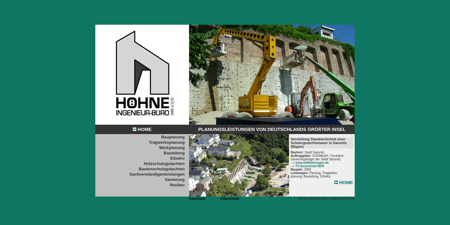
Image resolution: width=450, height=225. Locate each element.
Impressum (197, 198)
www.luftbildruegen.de (312, 162)
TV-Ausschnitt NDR (309, 166)
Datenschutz (230, 198)
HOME (142, 129)
